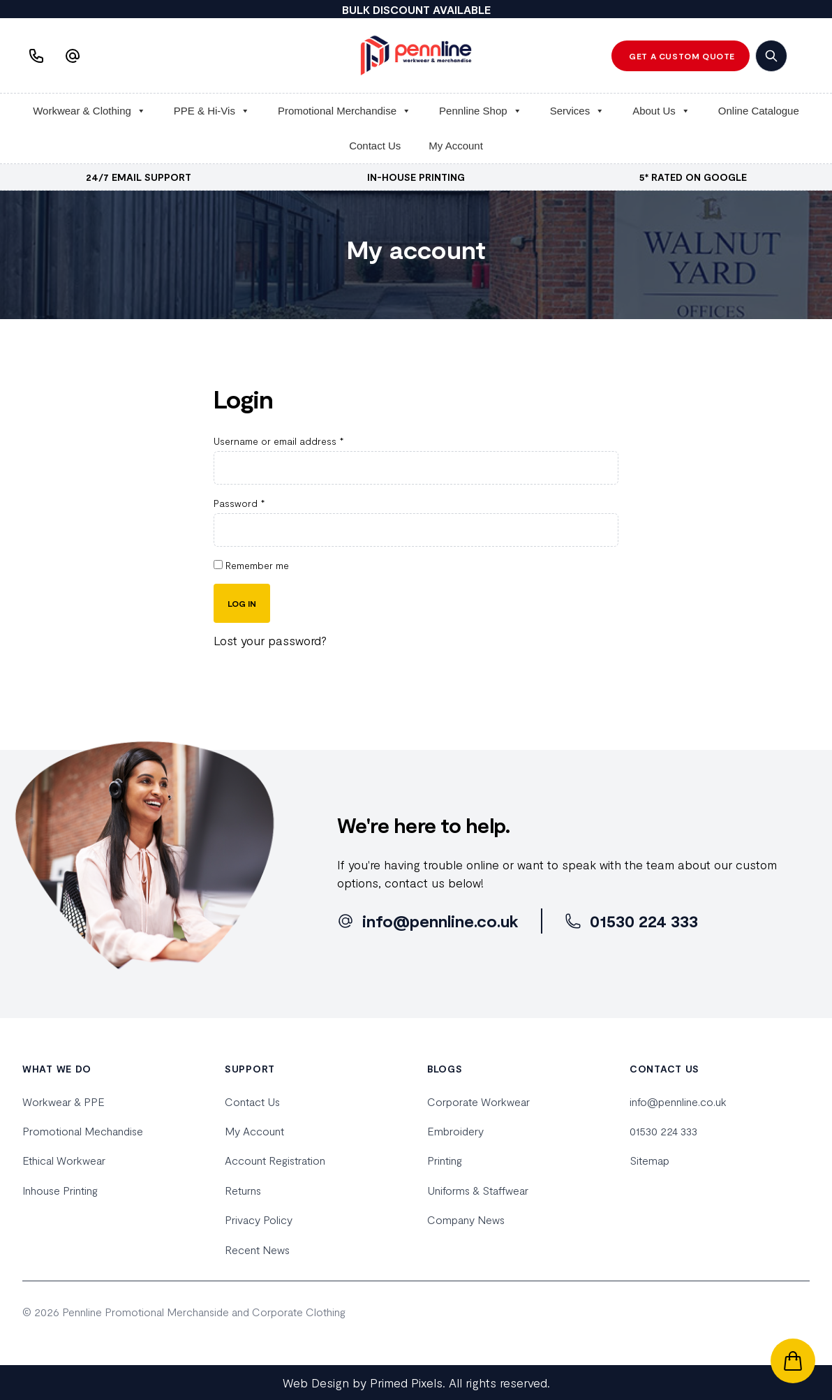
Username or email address (279, 441)
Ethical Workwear (63, 1160)
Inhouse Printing (60, 1190)
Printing (444, 1160)
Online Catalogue (758, 111)
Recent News (257, 1249)
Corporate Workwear (478, 1101)
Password (239, 503)
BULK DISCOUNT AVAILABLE (416, 9)
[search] (771, 56)
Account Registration (275, 1160)
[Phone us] (37, 56)
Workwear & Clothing (89, 111)
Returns (243, 1190)
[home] (416, 55)
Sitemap (649, 1160)
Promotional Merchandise (344, 111)
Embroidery (455, 1130)
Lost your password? (270, 640)
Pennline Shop (480, 111)
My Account (456, 146)
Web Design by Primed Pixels (363, 1382)
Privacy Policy (258, 1219)
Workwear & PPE (63, 1101)
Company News (466, 1219)
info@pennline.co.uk (678, 1101)
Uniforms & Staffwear (477, 1190)
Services (577, 111)
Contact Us (375, 146)
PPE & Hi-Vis (212, 111)
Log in (242, 603)
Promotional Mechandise (82, 1130)
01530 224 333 (663, 1130)
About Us (661, 111)
